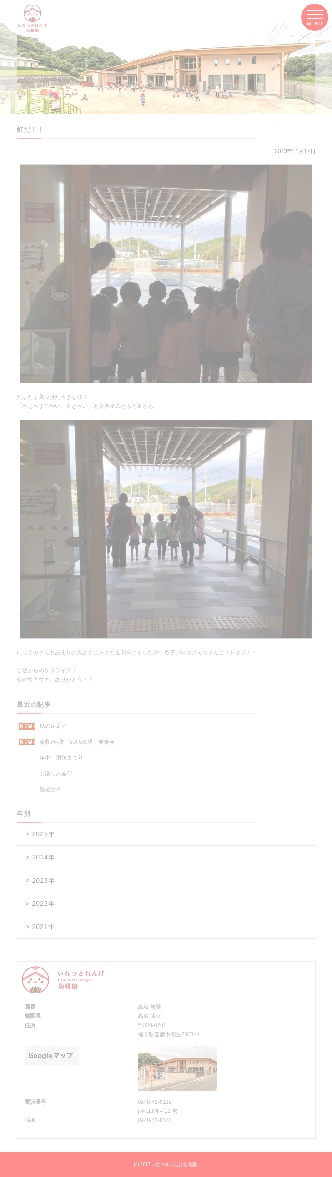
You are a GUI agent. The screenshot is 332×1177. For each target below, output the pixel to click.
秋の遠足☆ (43, 726)
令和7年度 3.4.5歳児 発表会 (67, 742)
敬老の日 (50, 789)
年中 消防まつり (61, 758)
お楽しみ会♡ (56, 773)
